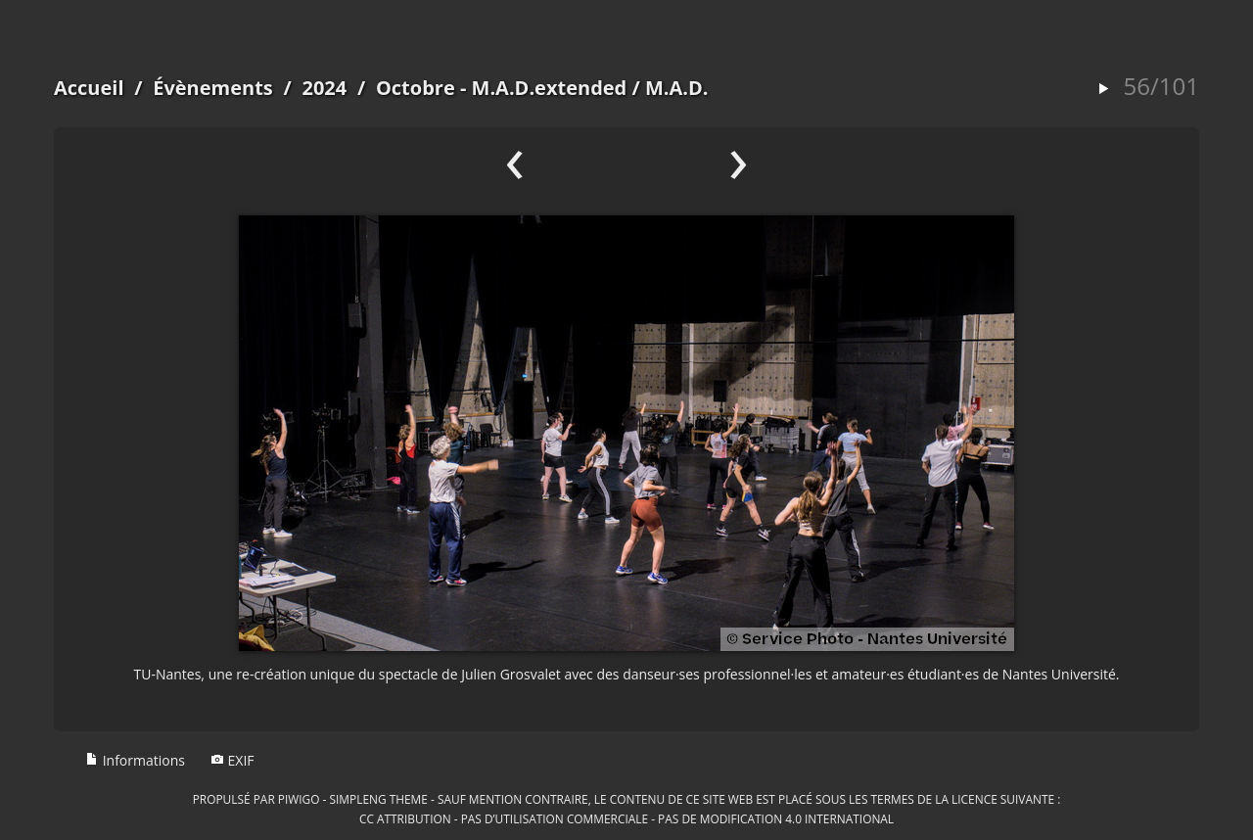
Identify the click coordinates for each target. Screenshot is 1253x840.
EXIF (232, 760)
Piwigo (299, 799)
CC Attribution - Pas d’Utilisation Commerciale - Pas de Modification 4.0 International (626, 818)
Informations (135, 760)
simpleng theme (379, 799)
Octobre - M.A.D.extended (501, 87)
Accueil (89, 87)
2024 (324, 87)
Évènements (213, 87)
